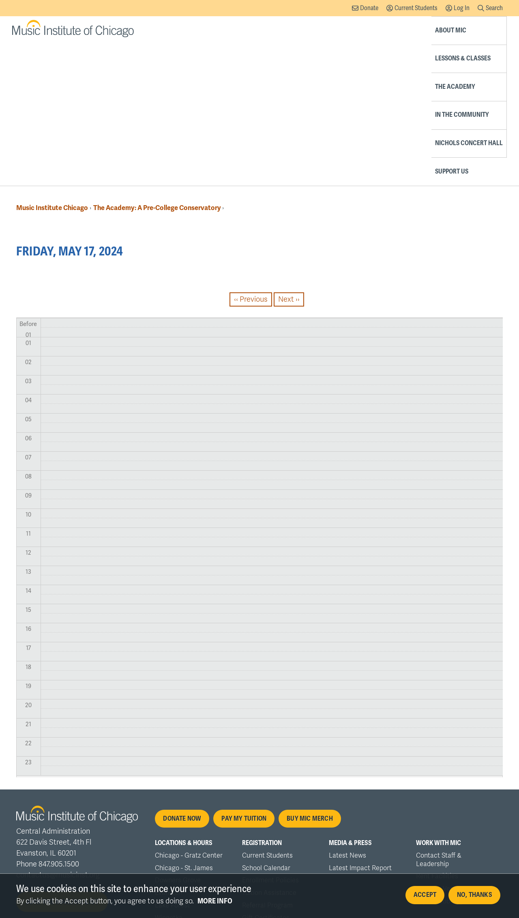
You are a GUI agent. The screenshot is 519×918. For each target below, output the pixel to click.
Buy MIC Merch (310, 677)
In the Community (360, 30)
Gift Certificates (266, 776)
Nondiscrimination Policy (100, 834)
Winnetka (168, 776)
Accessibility (210, 834)
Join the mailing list (62, 760)
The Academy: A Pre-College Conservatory (157, 66)
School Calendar (266, 727)
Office (244, 834)
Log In (462, 8)
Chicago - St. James (184, 727)
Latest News (347, 714)
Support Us (486, 30)
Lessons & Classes (249, 30)
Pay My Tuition (243, 677)
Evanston (168, 751)
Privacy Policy (164, 834)
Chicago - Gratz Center (189, 714)
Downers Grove (178, 739)
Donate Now (182, 677)
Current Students (416, 8)
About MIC (198, 30)
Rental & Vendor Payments (455, 747)
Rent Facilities (437, 735)
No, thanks (474, 895)
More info (214, 901)
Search (494, 8)
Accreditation (36, 834)
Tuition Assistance (269, 751)
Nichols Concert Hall (428, 30)
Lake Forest (172, 764)
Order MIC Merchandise (277, 789)
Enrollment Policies (270, 739)
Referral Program (267, 764)
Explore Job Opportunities (454, 760)
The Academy (305, 30)
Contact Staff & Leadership (438, 718)
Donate (369, 8)
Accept (425, 895)
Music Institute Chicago (52, 66)
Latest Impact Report (360, 727)
